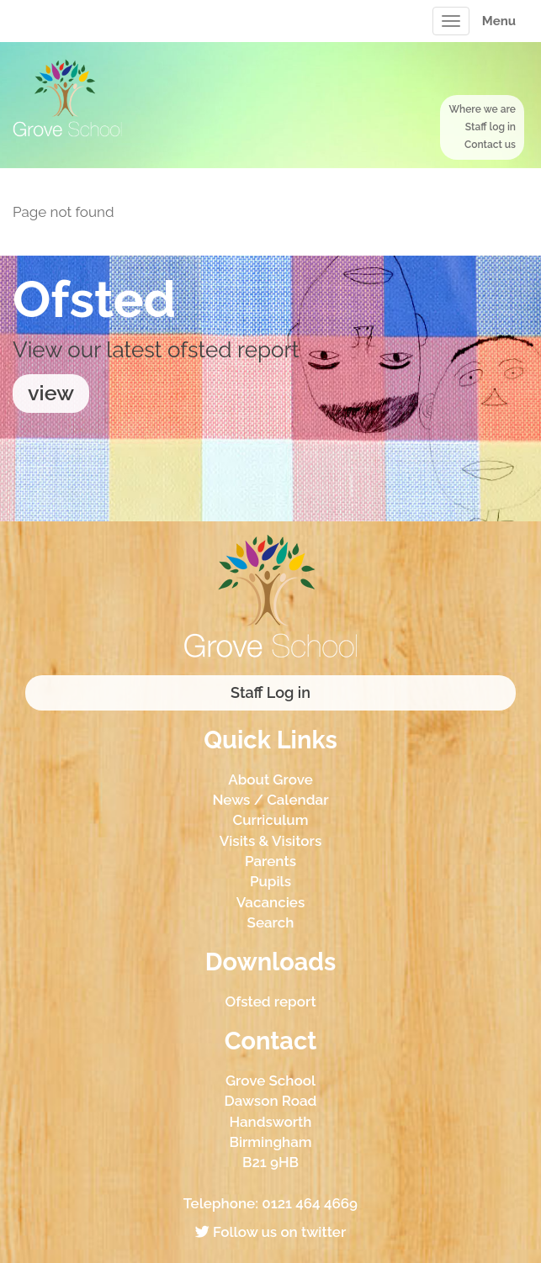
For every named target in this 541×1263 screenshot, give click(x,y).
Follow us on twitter (270, 1231)
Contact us (490, 145)
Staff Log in (270, 692)
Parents (270, 861)
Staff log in (490, 127)
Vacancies (270, 902)
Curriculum (271, 819)
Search (270, 922)
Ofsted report (270, 1001)
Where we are (482, 109)
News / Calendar (270, 799)
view (51, 392)
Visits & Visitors (271, 840)
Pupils (270, 881)
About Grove (270, 779)
